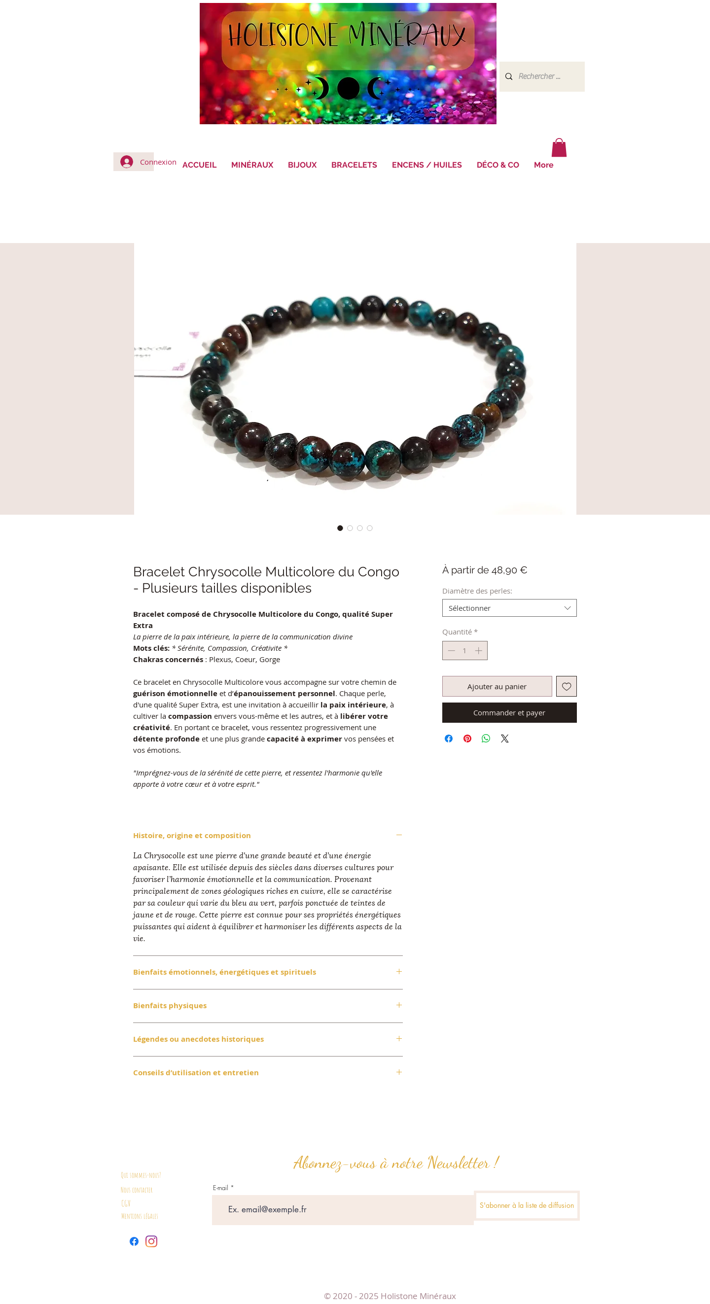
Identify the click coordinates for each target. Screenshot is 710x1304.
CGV (126, 1203)
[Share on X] (505, 738)
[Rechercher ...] (541, 77)
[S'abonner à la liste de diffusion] (527, 1206)
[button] (559, 147)
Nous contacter (136, 1190)
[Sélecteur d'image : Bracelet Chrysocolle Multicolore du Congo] (340, 528)
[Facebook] (134, 1241)
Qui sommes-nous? (141, 1175)
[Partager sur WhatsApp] (486, 738)
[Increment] (479, 650)
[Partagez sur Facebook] (449, 738)
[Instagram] (151, 1241)
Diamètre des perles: (477, 591)
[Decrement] (450, 650)
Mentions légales (139, 1216)
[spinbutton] (465, 650)
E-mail (220, 1188)
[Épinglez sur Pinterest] (467, 738)
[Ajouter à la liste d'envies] (566, 686)
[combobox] (509, 608)
